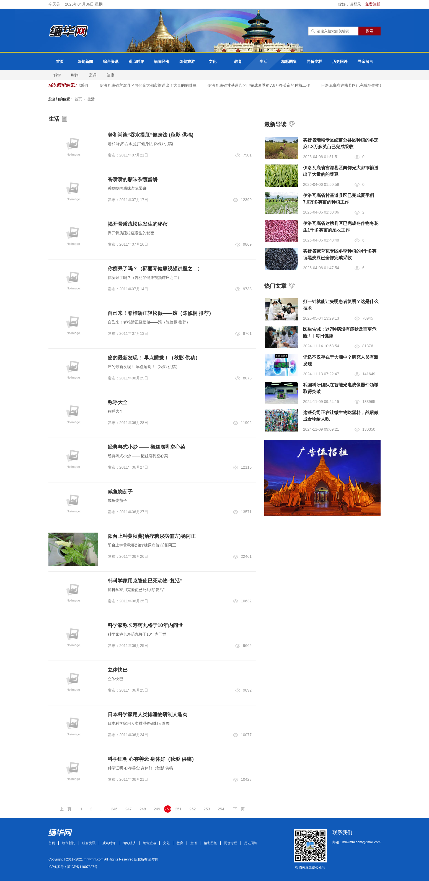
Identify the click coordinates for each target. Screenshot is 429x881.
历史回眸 (340, 61)
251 (178, 809)
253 (206, 809)
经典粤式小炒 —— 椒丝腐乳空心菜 (146, 447)
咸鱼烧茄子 (120, 491)
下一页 (239, 809)
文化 (212, 61)
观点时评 (136, 61)
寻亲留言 (365, 61)
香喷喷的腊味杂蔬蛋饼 (132, 179)
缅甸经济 (161, 61)
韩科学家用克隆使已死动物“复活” (145, 581)
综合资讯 (110, 61)
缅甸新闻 (85, 61)
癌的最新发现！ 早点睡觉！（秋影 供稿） (154, 358)
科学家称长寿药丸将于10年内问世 (145, 625)
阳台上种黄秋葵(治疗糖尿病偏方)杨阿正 (152, 536)
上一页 (65, 809)
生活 (263, 61)
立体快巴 (118, 670)
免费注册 (373, 4)
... (102, 809)
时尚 (75, 75)
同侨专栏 (314, 61)
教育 (238, 61)
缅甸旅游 (187, 61)
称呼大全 (118, 402)
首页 (60, 61)
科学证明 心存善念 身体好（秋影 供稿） (152, 759)
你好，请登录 (350, 4)
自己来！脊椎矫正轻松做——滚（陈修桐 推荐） (161, 313)
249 (157, 809)
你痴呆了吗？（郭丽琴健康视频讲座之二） (155, 268)
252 (192, 809)
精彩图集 (289, 61)
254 (221, 809)
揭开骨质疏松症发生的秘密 (137, 224)
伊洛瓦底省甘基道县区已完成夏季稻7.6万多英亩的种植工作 (266, 85)
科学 (57, 75)
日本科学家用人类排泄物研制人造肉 (147, 714)
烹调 (93, 75)
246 (114, 809)
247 (128, 809)
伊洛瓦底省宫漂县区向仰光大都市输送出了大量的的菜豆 (155, 85)
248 (142, 809)
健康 (110, 75)
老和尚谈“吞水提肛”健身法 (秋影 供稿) (150, 135)
